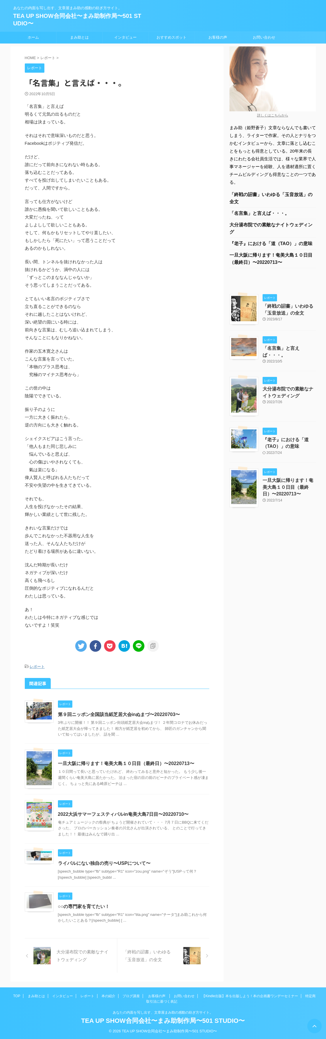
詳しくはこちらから (272, 115)
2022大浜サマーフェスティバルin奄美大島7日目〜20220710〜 (123, 813)
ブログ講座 (131, 996)
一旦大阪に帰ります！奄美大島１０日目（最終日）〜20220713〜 (126, 763)
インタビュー (125, 37)
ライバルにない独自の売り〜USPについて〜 (104, 862)
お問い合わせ (264, 37)
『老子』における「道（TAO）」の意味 (271, 245)
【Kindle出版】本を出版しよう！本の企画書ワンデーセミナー (250, 996)
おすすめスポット (171, 37)
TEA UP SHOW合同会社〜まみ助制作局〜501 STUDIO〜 (163, 1020)
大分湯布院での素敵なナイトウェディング (270, 229)
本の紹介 (108, 996)
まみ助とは (79, 37)
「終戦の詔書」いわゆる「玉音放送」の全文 (270, 198)
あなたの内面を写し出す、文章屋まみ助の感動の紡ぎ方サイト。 (163, 1012)
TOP (16, 996)
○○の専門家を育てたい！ (84, 905)
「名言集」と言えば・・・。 (259, 213)
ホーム (33, 37)
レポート (37, 666)
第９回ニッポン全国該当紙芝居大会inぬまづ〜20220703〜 (118, 713)
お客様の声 (217, 37)
